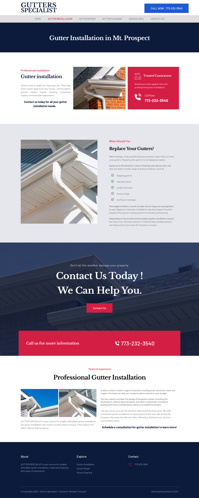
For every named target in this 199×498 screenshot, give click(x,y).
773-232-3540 (156, 100)
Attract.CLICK (171, 491)
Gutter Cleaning (84, 472)
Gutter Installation (85, 464)
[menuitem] (38, 19)
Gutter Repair (83, 468)
